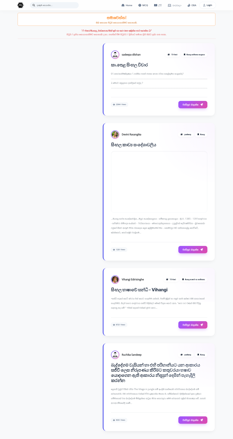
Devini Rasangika (131, 134)
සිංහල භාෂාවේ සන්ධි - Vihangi (139, 290)
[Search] (54, 5)
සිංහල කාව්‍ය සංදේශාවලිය (133, 145)
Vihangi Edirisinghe (133, 279)
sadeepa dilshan (131, 55)
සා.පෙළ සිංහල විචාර (129, 65)
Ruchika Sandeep (132, 355)
